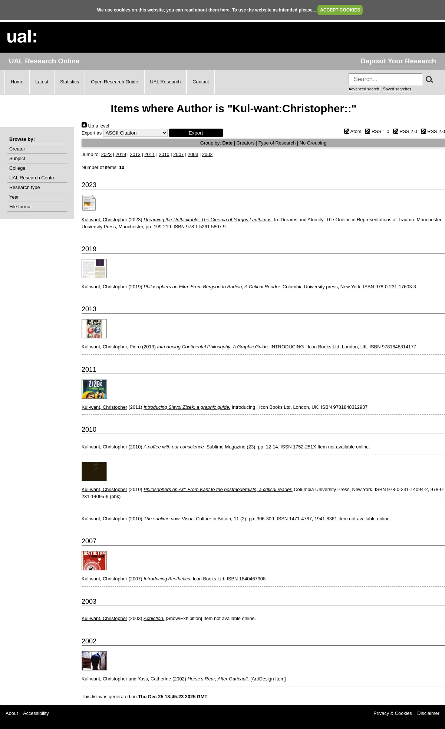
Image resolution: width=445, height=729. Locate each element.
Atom (351, 131)
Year (14, 197)
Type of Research (277, 143)
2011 (149, 154)
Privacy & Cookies (392, 713)
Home (17, 82)
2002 (207, 154)
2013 (135, 154)
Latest (41, 82)
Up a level (95, 126)
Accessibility (36, 713)
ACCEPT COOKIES (340, 10)
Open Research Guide (114, 82)
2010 (164, 154)
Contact (200, 82)
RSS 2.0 (403, 131)
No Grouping (313, 143)
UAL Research (165, 82)
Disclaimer (428, 713)
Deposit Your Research (398, 61)
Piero (135, 346)
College (17, 168)
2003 (193, 154)
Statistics (69, 82)
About (12, 713)
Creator (17, 149)
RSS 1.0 (376, 131)
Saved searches (397, 89)
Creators (246, 143)
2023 (106, 154)
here (225, 10)
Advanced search (364, 89)
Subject (17, 158)
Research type (24, 187)
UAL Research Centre (32, 177)
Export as (92, 133)
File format (20, 206)
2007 (178, 154)
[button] (196, 133)
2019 (121, 154)
